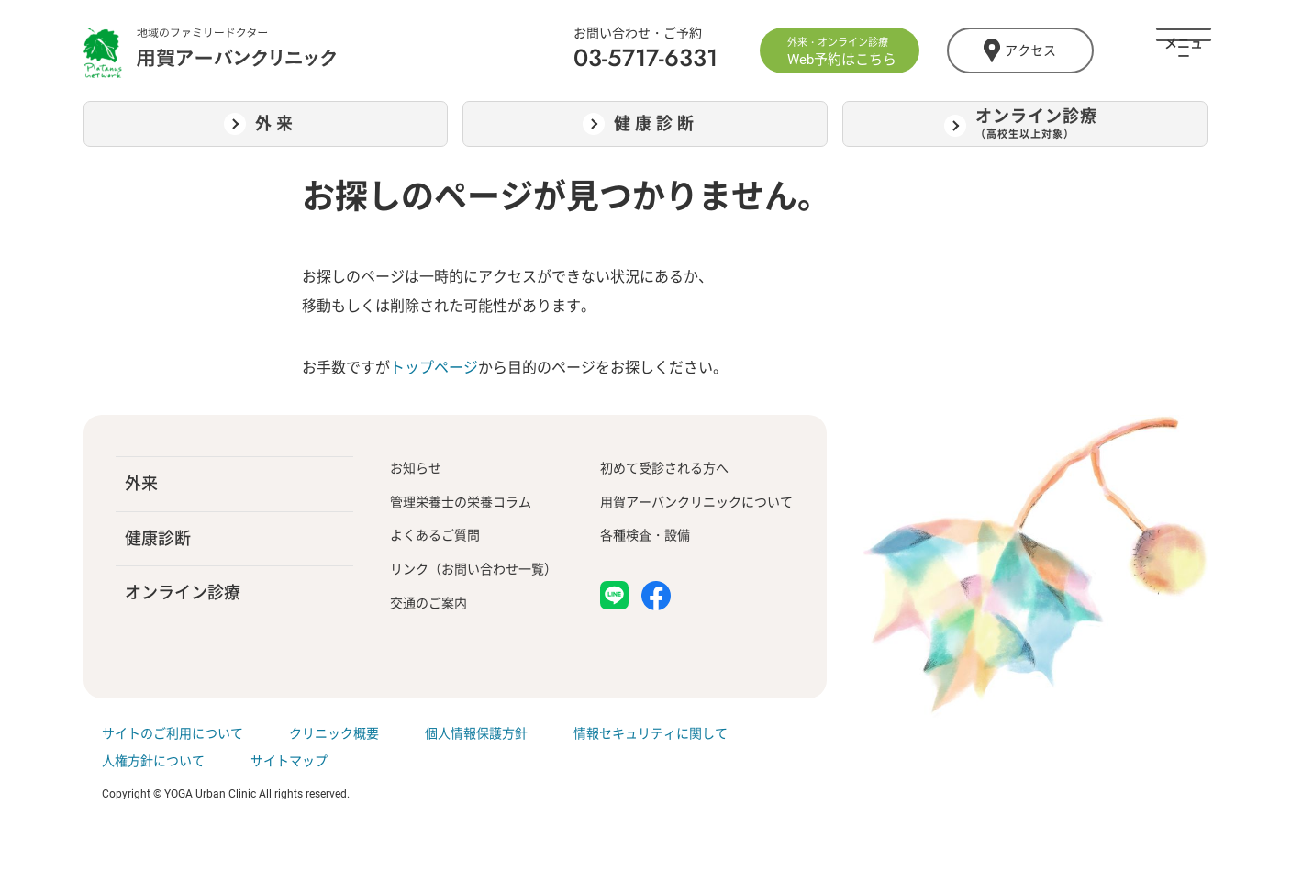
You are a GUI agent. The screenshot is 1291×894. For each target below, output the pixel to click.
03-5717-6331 (645, 57)
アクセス (1020, 50)
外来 (141, 483)
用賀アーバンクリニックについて (696, 502)
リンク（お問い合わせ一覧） (473, 569)
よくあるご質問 (435, 535)
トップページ (434, 367)
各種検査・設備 (645, 535)
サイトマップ (289, 761)
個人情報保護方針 (476, 733)
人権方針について (153, 761)
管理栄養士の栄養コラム (460, 502)
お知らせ (415, 468)
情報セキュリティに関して (650, 733)
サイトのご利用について (172, 733)
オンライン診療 (182, 592)
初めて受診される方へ (664, 468)
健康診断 (158, 538)
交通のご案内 (428, 603)
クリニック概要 (334, 733)
